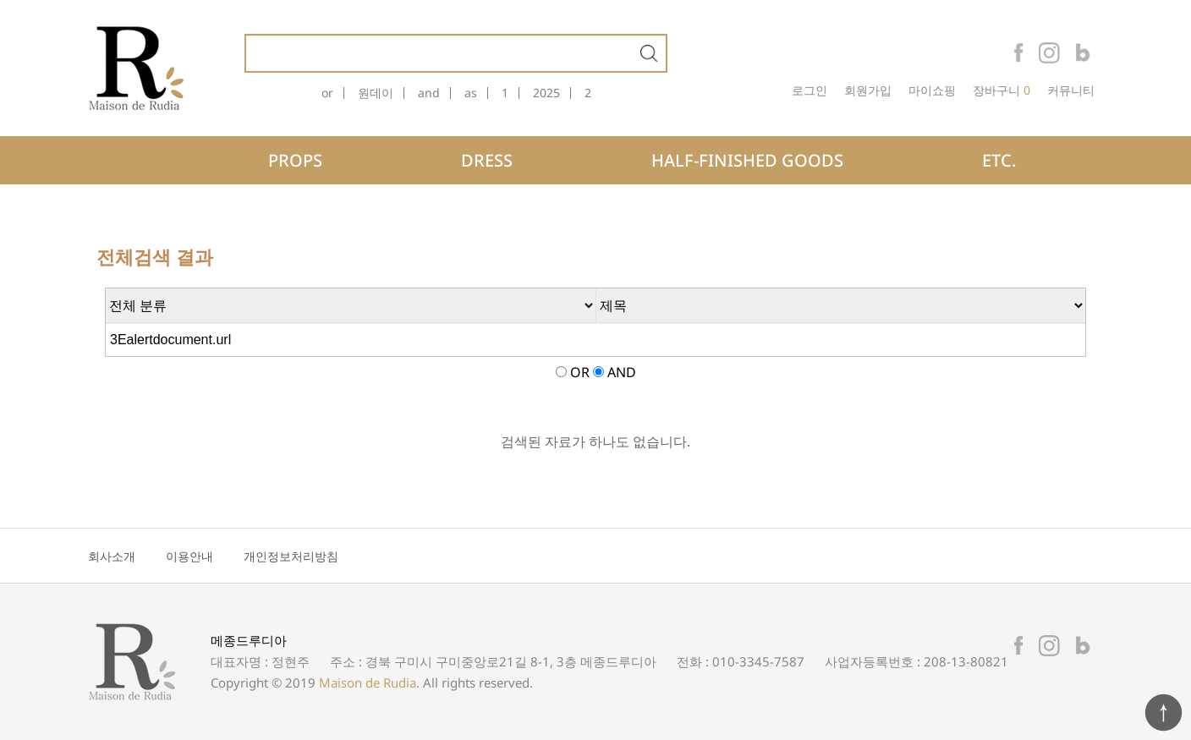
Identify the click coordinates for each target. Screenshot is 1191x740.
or (327, 93)
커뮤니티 (1071, 90)
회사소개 (111, 556)
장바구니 (996, 90)
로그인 (809, 90)
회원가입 (868, 90)
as (470, 93)
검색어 (106, 288)
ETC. (999, 160)
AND (621, 372)
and (429, 93)
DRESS (487, 160)
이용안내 (189, 556)
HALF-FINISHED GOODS (747, 160)
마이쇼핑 (932, 90)
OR (580, 372)
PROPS (295, 160)
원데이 (375, 93)
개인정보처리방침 (291, 556)
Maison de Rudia (367, 682)
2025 (546, 93)
